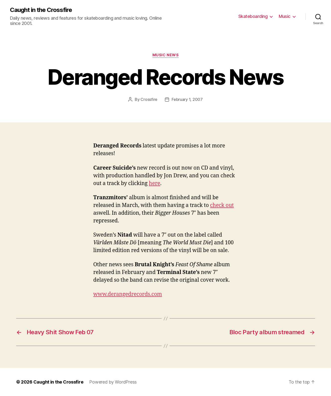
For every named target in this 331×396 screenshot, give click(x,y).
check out (222, 205)
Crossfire (148, 99)
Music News (165, 55)
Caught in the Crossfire (41, 10)
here (154, 183)
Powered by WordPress (113, 382)
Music (284, 16)
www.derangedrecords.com (127, 294)
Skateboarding (253, 16)
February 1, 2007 (187, 99)
